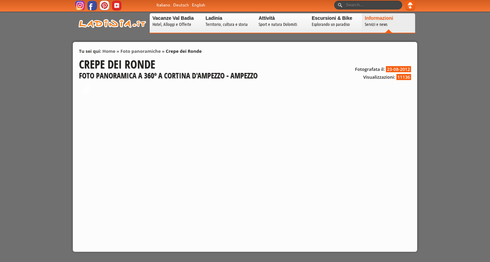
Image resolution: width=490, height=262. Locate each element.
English (198, 5)
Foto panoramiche (140, 51)
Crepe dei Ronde (184, 51)
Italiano (163, 5)
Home (108, 51)
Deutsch (181, 5)
